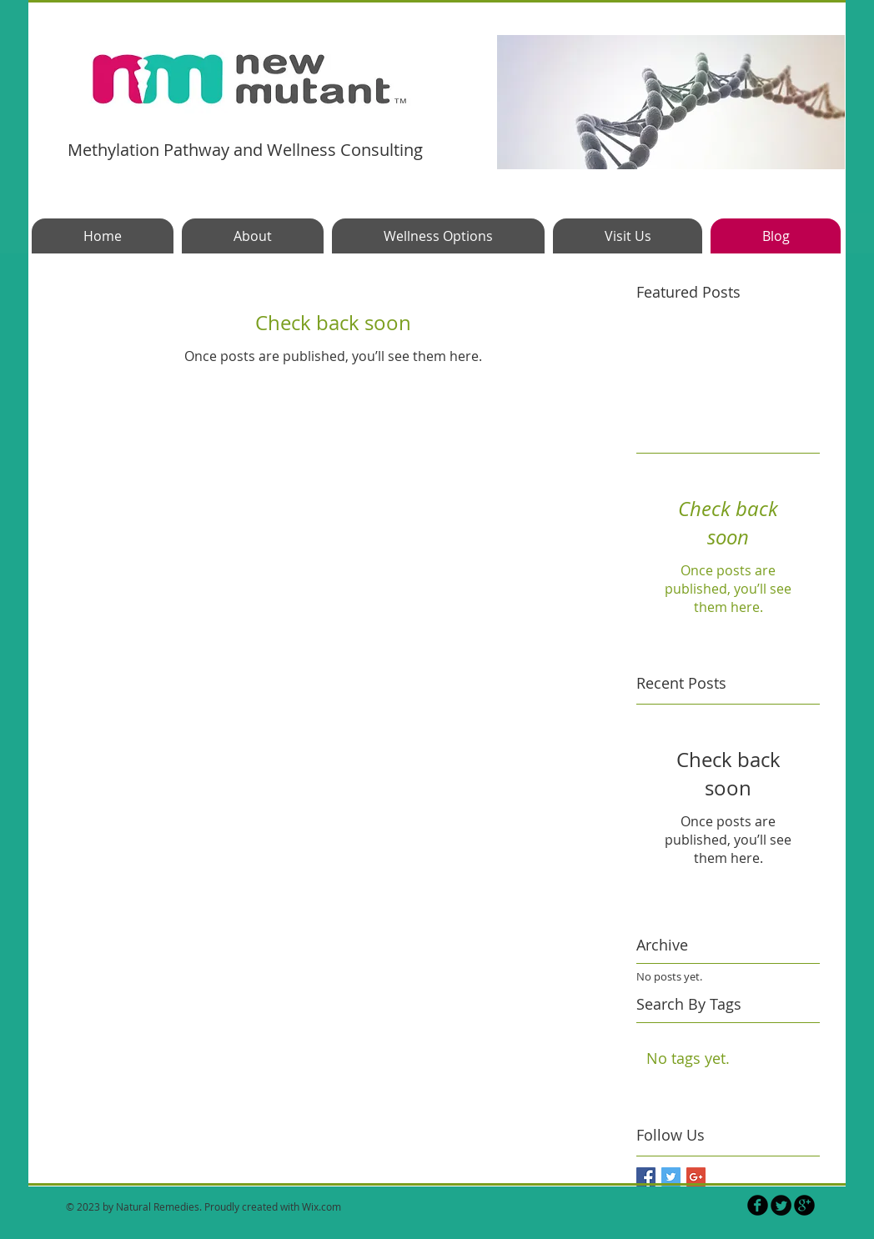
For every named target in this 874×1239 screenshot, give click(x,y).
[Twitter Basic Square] (671, 1176)
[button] (671, 102)
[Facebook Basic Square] (646, 1176)
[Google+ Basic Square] (696, 1176)
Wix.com (321, 1206)
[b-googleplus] (804, 1205)
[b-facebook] (757, 1205)
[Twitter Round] (781, 1205)
